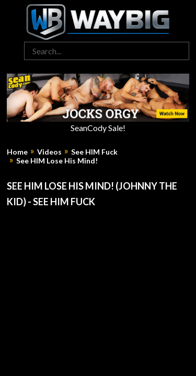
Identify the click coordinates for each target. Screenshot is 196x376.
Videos (49, 152)
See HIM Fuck (94, 152)
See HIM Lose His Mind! (57, 161)
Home (17, 152)
